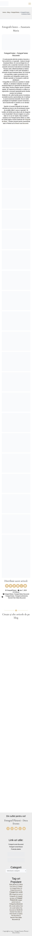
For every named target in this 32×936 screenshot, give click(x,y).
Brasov (17, 123)
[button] (7, 586)
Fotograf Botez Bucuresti (21, 594)
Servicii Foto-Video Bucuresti (17, 598)
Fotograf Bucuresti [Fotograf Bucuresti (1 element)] (16, 890)
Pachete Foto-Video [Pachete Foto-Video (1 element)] (16, 912)
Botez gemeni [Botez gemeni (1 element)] (14, 884)
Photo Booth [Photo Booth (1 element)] (14, 913)
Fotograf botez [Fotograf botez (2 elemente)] (17, 888)
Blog (8, 12)
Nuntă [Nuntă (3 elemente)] (19, 910)
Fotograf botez (10, 596)
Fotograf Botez (15, 12)
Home (4, 12)
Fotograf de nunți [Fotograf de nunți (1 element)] (17, 894)
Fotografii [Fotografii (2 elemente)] (13, 896)
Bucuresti (25, 123)
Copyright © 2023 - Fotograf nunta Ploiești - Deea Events (16, 932)
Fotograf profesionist (21, 596)
